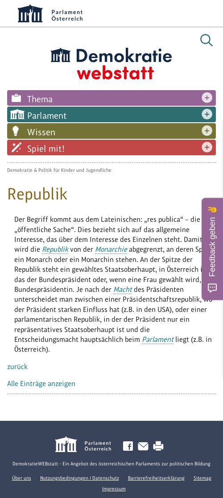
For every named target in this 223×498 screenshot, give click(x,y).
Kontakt (145, 446)
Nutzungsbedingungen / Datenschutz (79, 478)
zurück (17, 366)
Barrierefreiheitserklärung (156, 478)
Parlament (47, 115)
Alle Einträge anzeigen (41, 383)
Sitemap (202, 478)
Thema (40, 99)
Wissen (41, 132)
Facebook (129, 446)
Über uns (21, 478)
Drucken (160, 446)
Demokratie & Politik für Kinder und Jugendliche (59, 170)
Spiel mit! (46, 149)
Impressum (114, 488)
